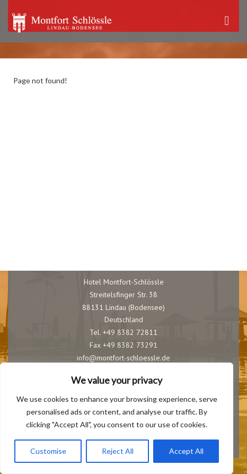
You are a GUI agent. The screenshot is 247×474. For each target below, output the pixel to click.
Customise (48, 450)
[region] (116, 418)
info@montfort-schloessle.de (123, 358)
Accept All (186, 450)
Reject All (118, 450)
